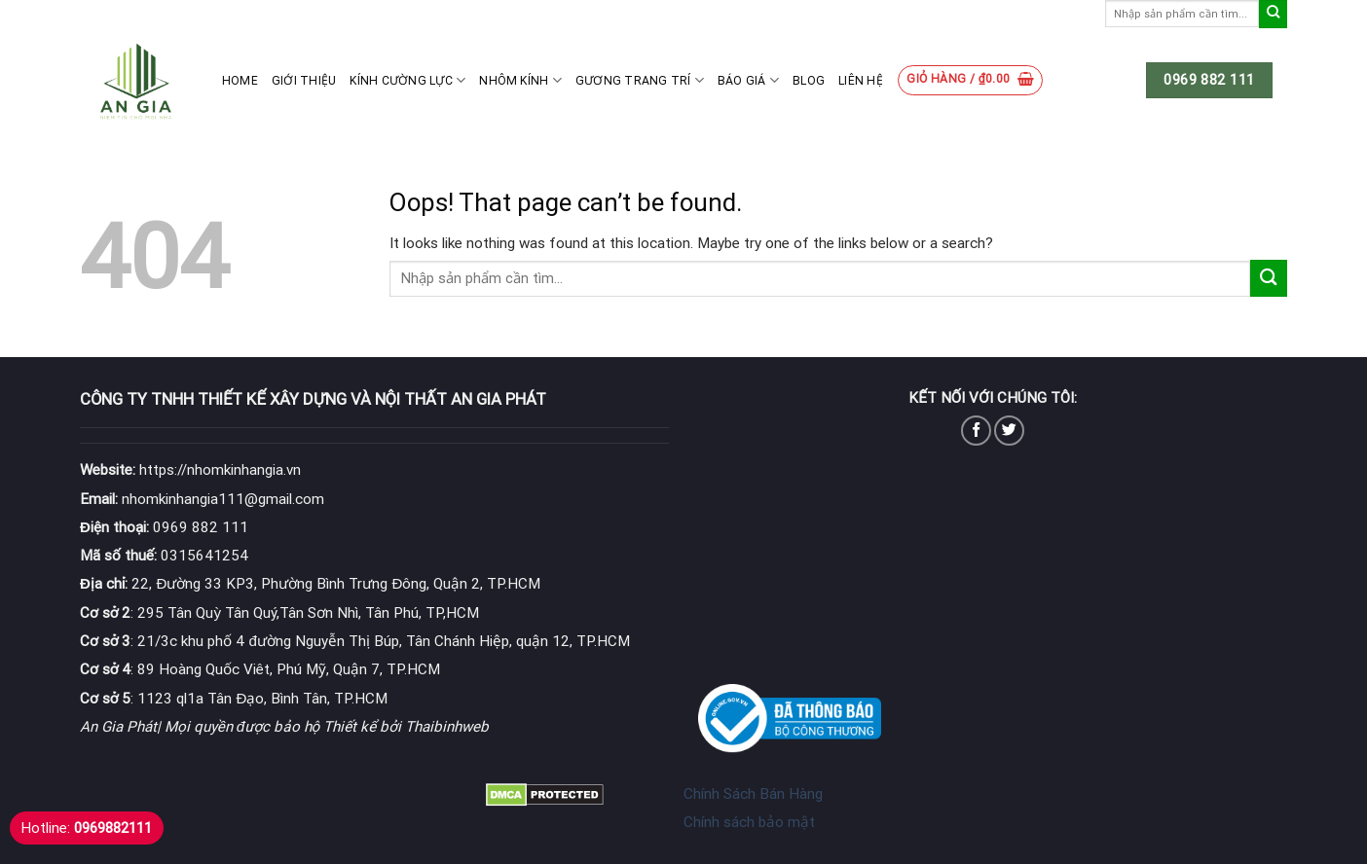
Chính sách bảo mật (749, 822)
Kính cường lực (407, 80)
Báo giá (748, 80)
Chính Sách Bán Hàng (753, 794)
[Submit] (1273, 14)
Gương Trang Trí (639, 80)
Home (240, 81)
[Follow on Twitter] (1009, 430)
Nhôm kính (520, 80)
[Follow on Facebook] (976, 430)
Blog (809, 81)
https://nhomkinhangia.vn (190, 470)
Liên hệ (860, 81)
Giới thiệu (304, 81)
